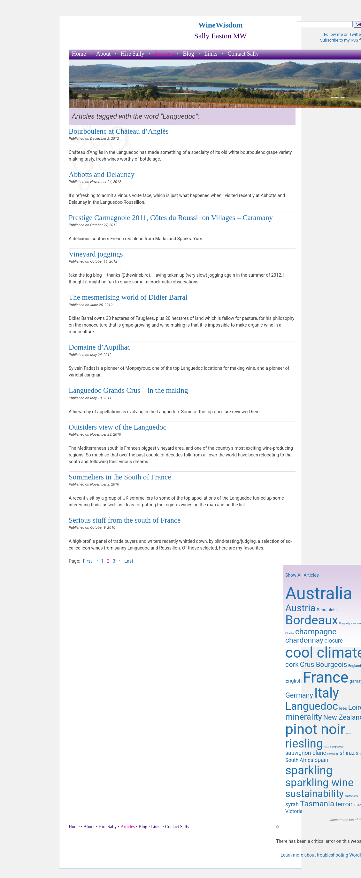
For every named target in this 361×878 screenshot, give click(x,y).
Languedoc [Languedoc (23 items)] (311, 706)
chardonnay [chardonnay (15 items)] (304, 640)
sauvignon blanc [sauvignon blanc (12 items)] (305, 753)
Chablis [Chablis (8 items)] (289, 633)
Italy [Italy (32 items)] (326, 693)
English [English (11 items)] (293, 681)
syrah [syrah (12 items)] (292, 804)
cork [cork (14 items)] (292, 664)
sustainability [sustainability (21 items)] (314, 794)
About (103, 54)
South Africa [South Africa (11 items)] (299, 760)
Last (128, 561)
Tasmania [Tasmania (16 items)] (317, 803)
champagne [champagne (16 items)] (315, 631)
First (88, 561)
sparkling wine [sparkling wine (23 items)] (319, 782)
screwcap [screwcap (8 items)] (332, 753)
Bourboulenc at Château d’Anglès (119, 131)
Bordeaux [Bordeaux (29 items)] (311, 620)
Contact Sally (243, 54)
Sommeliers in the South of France (120, 477)
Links (211, 54)
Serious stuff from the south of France (124, 520)
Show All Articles (302, 575)
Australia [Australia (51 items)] (318, 593)
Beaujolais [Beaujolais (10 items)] (326, 609)
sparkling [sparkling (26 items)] (309, 770)
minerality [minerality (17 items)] (303, 717)
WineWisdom (220, 25)
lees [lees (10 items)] (343, 708)
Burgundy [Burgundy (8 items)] (344, 623)
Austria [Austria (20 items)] (300, 607)
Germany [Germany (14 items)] (299, 695)
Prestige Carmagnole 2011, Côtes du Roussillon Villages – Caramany (171, 217)
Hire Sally (132, 54)
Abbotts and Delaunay (101, 174)
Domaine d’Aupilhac (100, 347)
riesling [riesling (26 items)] (304, 743)
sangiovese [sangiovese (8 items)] (336, 746)
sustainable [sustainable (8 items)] (351, 796)
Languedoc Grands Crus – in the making (128, 390)
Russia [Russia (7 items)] (326, 747)
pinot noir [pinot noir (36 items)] (315, 729)
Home (79, 54)
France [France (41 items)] (326, 677)
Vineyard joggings (96, 254)
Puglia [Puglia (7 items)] (348, 733)
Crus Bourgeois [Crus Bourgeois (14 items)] (323, 664)
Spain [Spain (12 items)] (321, 760)
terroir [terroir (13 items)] (343, 804)
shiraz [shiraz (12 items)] (347, 753)
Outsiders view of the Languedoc (117, 427)
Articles (164, 54)
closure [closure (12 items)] (333, 640)
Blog (188, 54)
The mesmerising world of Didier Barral (128, 297)
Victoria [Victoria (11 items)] (294, 811)
